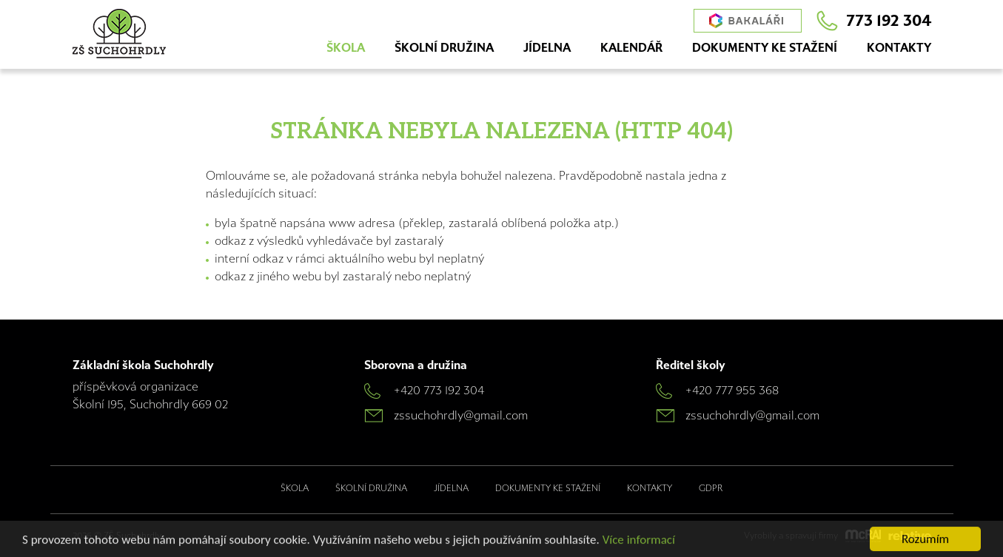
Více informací (639, 539)
